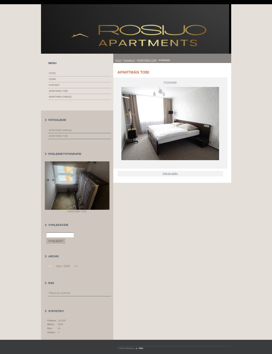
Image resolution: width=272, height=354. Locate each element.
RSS (141, 348)
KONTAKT (54, 85)
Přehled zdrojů (59, 293)
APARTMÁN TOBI (146, 60)
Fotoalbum (129, 60)
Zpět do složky (170, 173)
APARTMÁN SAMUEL (60, 96)
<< (50, 266)
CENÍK (52, 79)
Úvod (118, 60)
